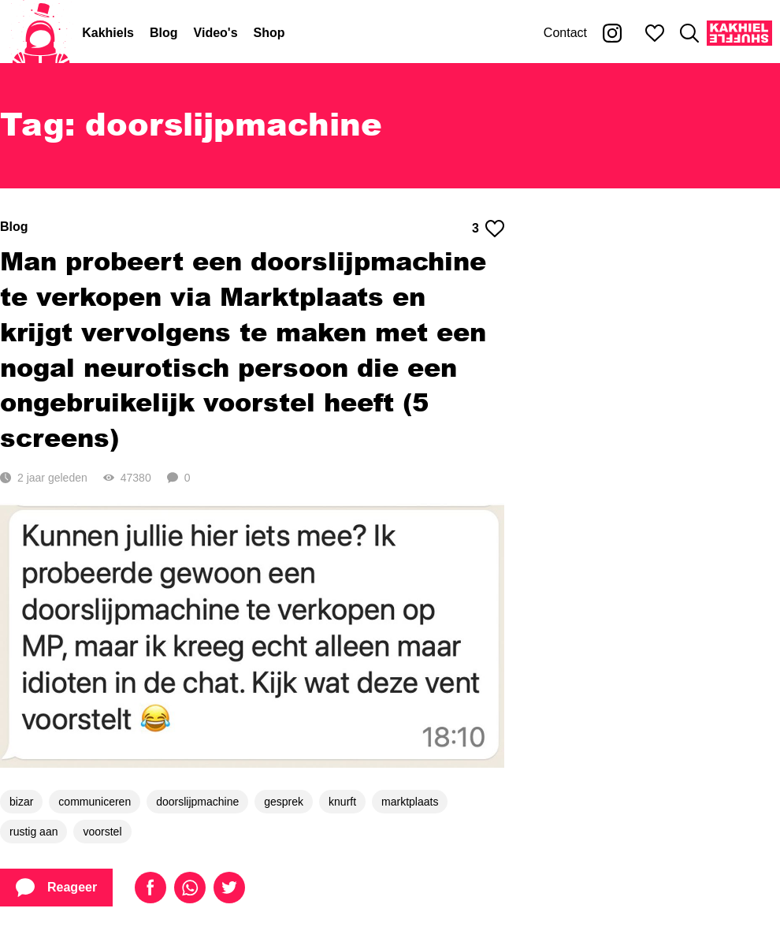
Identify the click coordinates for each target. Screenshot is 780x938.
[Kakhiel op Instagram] (612, 33)
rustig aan (33, 831)
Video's (216, 32)
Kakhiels (108, 32)
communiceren (94, 801)
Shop (269, 32)
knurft (342, 801)
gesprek (283, 801)
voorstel (102, 831)
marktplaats (409, 801)
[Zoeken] (689, 33)
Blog (164, 32)
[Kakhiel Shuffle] (739, 33)
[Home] (41, 33)
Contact (565, 32)
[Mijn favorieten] (654, 33)
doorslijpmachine (197, 801)
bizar (21, 801)
